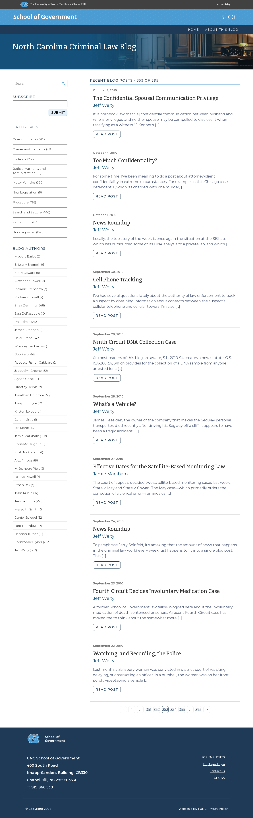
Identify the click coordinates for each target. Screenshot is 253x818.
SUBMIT (58, 113)
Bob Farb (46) (24, 354)
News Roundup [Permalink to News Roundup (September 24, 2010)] (111, 529)
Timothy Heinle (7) (28, 387)
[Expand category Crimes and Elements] (64, 149)
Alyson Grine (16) (26, 379)
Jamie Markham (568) (30, 436)
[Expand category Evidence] (64, 159)
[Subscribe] (40, 103)
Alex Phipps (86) (26, 460)
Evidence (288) (24, 159)
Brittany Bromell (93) (29, 264)
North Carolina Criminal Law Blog (74, 46)
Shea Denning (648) (29, 305)
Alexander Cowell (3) (29, 281)
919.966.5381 (42, 787)
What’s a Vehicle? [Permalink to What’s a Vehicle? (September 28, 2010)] (114, 404)
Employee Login (214, 764)
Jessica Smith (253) (28, 501)
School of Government (44, 17)
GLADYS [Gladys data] (219, 778)
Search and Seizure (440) (31, 212)
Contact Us (217, 771)
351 (149, 710)
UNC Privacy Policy (214, 809)
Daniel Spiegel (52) (28, 517)
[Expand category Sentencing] (64, 222)
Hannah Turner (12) (28, 534)
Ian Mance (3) (24, 428)
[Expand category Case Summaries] (64, 139)
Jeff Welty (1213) (25, 550)
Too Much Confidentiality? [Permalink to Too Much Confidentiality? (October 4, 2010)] (125, 160)
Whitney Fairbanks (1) (30, 346)
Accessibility (224, 4)
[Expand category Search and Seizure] (64, 212)
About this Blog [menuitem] (221, 29)
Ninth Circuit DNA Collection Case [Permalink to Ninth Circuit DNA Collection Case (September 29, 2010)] (135, 342)
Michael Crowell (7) (28, 297)
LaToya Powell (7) (27, 477)
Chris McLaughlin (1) (29, 444)
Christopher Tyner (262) (32, 542)
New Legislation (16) (28, 192)
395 (198, 710)
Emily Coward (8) (27, 273)
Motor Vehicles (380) (28, 182)
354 (173, 710)
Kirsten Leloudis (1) (28, 411)
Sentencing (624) (25, 222)
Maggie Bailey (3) (27, 256)
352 (157, 710)
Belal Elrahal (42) (27, 338)
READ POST (107, 134)
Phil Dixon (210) (26, 322)
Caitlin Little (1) (25, 419)
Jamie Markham (110, 473)
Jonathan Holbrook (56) (32, 395)
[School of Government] (46, 738)
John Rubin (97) (26, 493)
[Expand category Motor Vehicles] (64, 182)
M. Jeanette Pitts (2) (29, 468)
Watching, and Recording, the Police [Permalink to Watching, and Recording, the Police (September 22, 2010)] (137, 653)
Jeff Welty (103, 105)
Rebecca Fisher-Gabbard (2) (35, 362)
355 (182, 710)
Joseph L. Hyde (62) (28, 403)
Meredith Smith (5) (28, 509)
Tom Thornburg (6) (28, 526)
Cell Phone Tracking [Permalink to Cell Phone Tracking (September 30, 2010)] (117, 280)
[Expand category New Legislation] (64, 192)
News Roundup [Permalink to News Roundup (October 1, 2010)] (111, 223)
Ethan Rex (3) (24, 485)
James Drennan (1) (28, 330)
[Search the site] (62, 83)
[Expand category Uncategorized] (64, 232)
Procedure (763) (24, 202)
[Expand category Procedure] (64, 202)
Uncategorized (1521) (28, 232)
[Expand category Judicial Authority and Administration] (64, 171)
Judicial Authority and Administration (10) (29, 171)
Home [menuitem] (193, 29)
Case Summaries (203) (29, 139)
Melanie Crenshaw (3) (30, 289)
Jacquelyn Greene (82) (31, 370)
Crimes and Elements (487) (33, 149)
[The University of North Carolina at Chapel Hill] (53, 4)
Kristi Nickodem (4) (28, 452)
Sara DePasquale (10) (30, 313)
